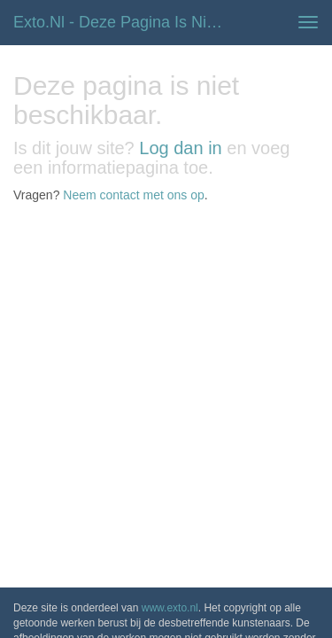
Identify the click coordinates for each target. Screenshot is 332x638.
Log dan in (180, 148)
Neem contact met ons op (134, 195)
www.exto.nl (170, 246)
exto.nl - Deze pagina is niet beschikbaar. (127, 22)
